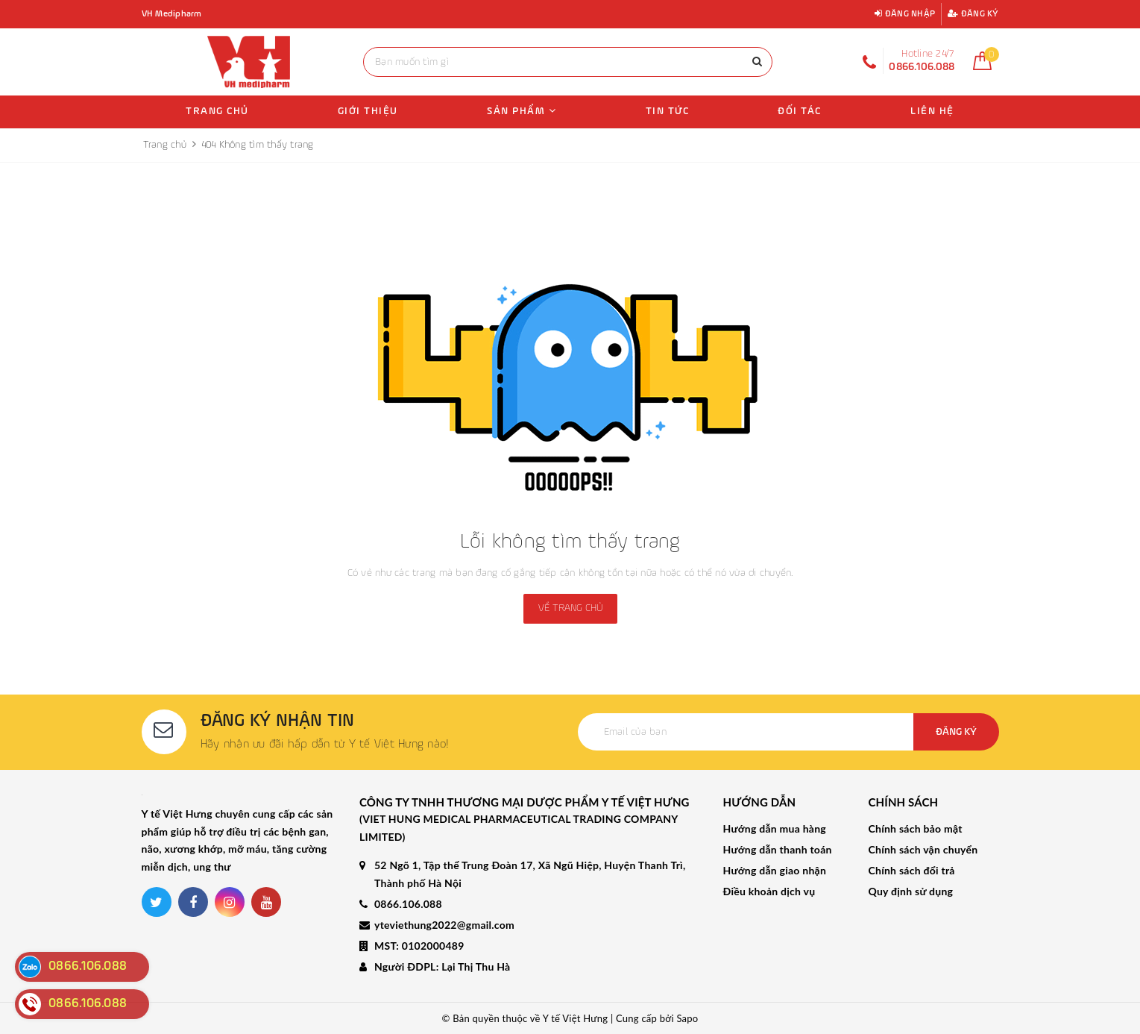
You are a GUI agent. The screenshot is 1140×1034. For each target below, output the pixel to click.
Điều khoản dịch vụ (769, 891)
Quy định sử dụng (911, 891)
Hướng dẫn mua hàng (774, 828)
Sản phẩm (521, 110)
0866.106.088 (408, 903)
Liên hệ (932, 111)
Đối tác (800, 111)
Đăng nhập (905, 14)
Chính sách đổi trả (912, 870)
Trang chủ (217, 111)
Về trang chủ (570, 608)
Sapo (687, 1018)
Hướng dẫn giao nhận (775, 870)
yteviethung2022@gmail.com (444, 924)
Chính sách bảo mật (916, 828)
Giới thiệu (368, 111)
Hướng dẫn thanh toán (777, 849)
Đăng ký (973, 14)
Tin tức (668, 111)
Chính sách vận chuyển (923, 849)
